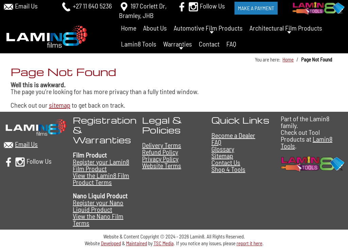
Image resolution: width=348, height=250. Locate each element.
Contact (209, 44)
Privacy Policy (160, 159)
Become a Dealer (233, 135)
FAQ (231, 44)
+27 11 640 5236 (92, 6)
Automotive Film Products (208, 28)
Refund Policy (160, 152)
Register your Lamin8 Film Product (101, 165)
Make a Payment (256, 8)
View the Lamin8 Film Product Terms (101, 178)
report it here (249, 243)
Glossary (222, 149)
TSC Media (164, 243)
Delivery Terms (161, 145)
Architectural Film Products (285, 28)
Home (128, 28)
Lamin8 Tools (138, 44)
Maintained (136, 243)
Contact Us (225, 162)
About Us (155, 28)
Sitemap (222, 155)
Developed (111, 243)
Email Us (26, 6)
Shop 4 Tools (228, 169)
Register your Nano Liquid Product (98, 205)
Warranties (177, 44)
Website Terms (161, 165)
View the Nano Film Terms (98, 219)
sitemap (59, 105)
